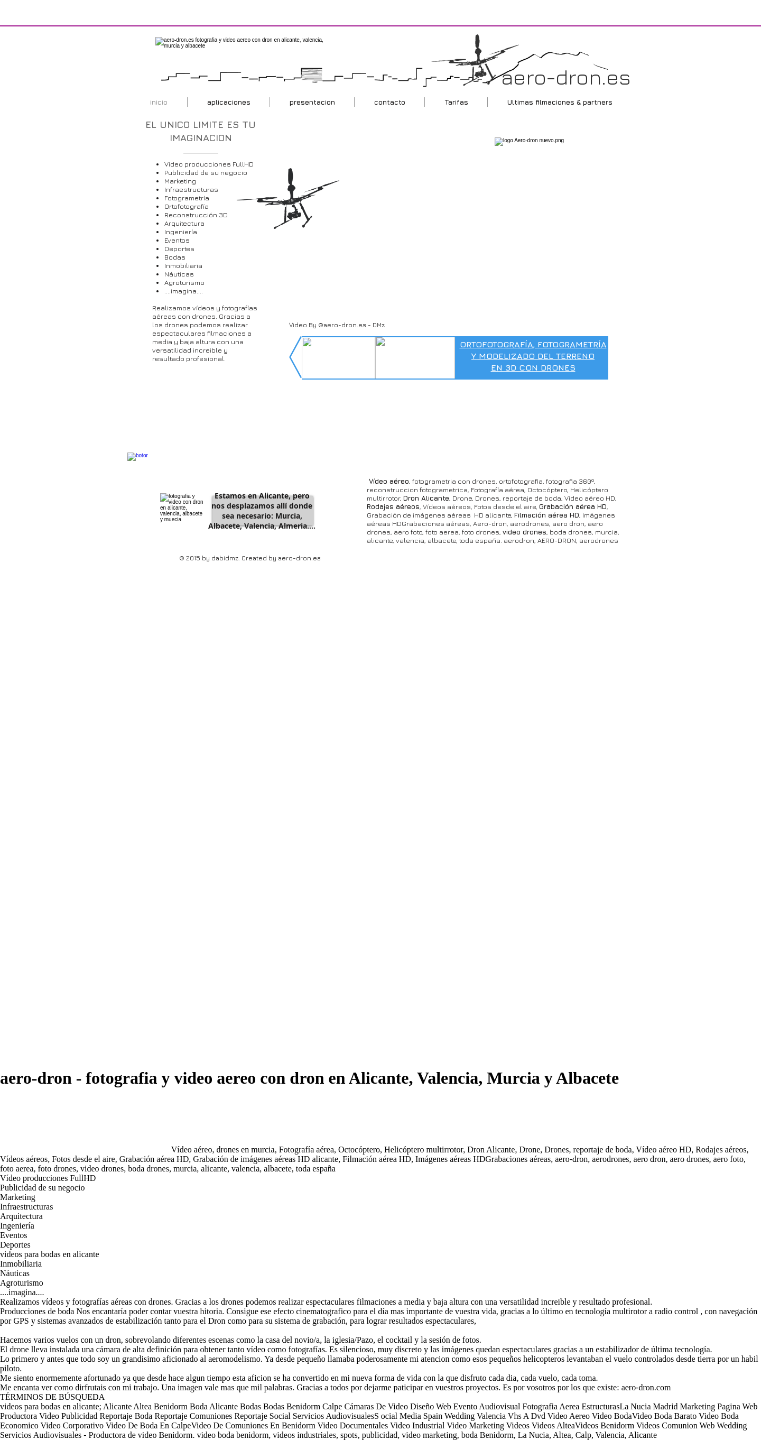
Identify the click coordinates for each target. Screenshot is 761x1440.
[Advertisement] (84, 1126)
